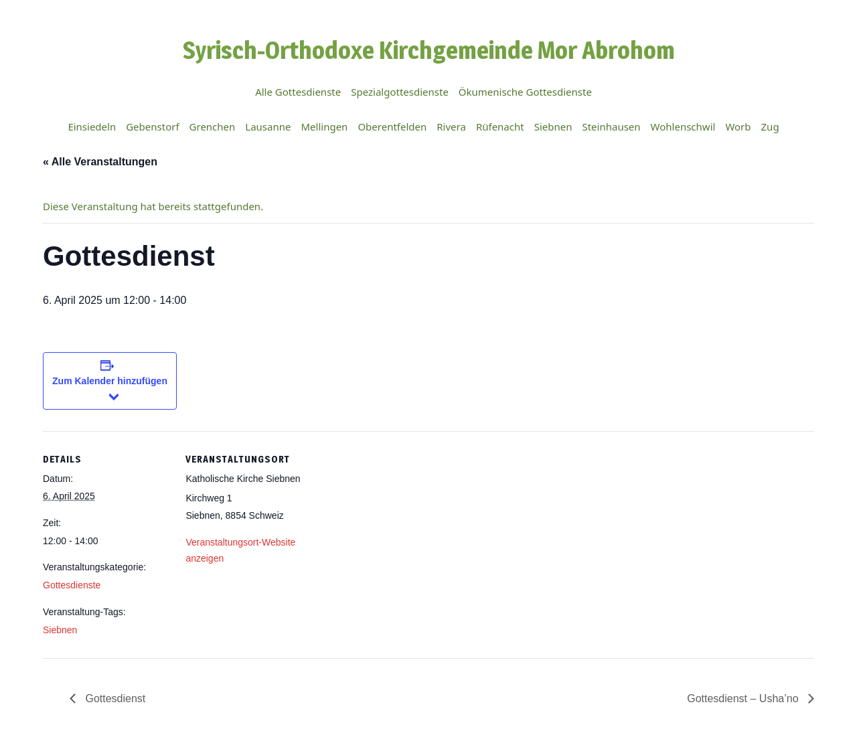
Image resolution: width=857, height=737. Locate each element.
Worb (738, 126)
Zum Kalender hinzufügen (109, 381)
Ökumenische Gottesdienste (525, 91)
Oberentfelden (392, 126)
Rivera (451, 126)
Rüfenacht (500, 126)
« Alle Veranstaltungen (100, 161)
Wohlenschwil (683, 126)
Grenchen (212, 126)
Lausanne (268, 126)
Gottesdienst (113, 698)
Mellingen (324, 126)
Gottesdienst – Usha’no (744, 698)
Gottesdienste (71, 585)
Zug (770, 126)
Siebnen (553, 126)
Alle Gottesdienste (298, 91)
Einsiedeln (92, 126)
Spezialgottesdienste (400, 91)
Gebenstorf (152, 126)
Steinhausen (611, 126)
